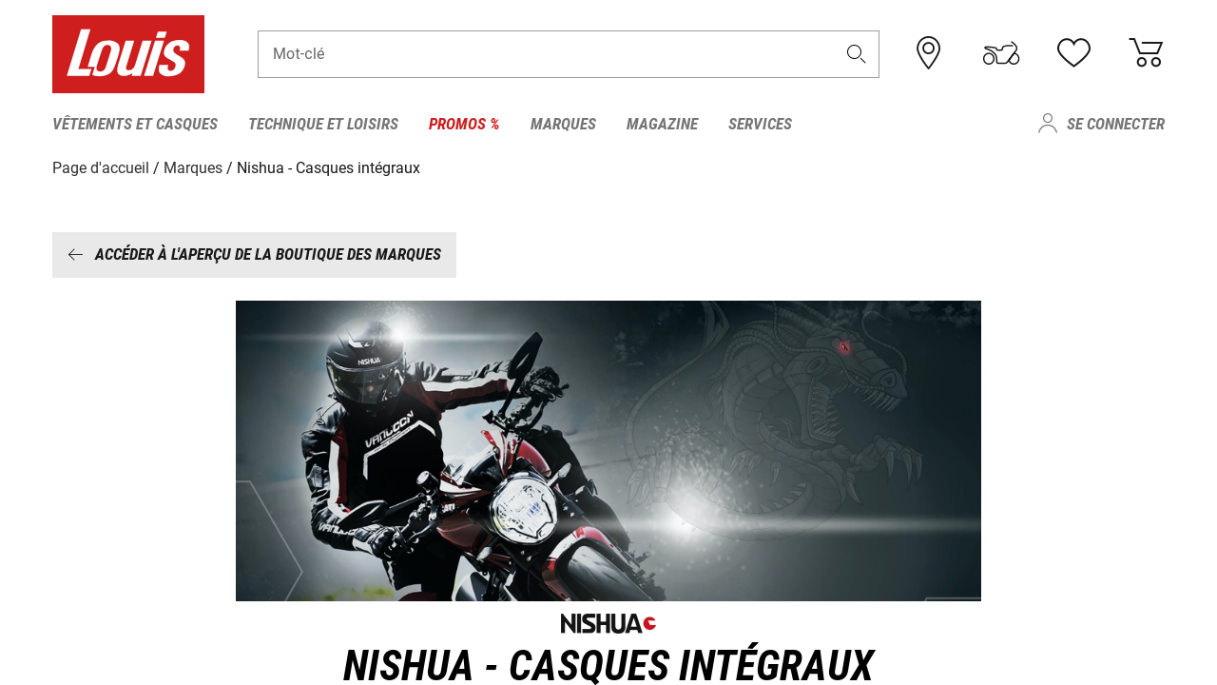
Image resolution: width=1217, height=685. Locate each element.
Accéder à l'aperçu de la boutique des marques (254, 254)
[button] (856, 53)
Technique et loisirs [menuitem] (323, 123)
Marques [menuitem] (563, 123)
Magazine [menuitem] (662, 123)
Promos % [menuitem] (464, 123)
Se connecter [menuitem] (1116, 123)
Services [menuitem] (760, 123)
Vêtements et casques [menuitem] (135, 123)
